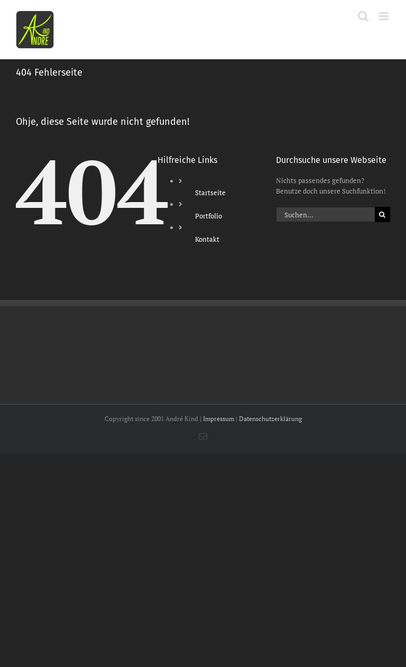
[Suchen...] (325, 214)
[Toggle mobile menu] (384, 16)
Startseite (210, 192)
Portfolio (208, 216)
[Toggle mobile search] (363, 16)
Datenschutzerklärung (270, 419)
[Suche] (382, 214)
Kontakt (207, 239)
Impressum (218, 419)
